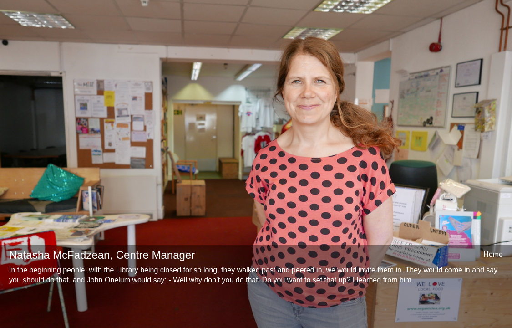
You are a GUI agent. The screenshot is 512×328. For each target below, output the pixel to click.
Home (493, 254)
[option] (256, 164)
